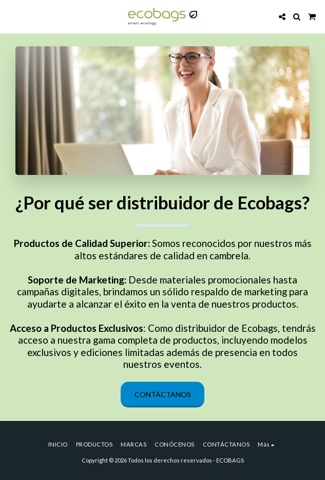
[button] (11, 16)
